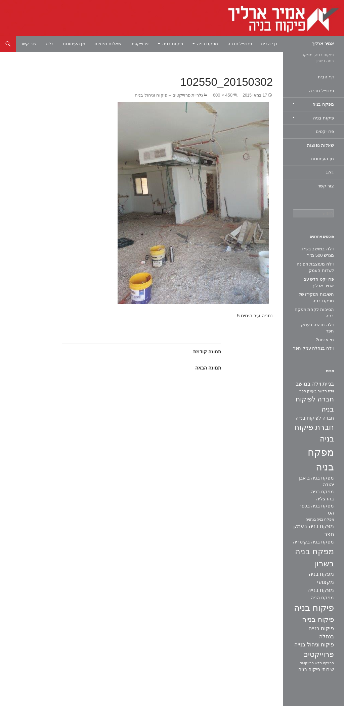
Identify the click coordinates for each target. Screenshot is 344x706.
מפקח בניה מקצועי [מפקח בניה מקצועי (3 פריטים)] (321, 578)
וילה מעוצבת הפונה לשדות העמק (315, 267)
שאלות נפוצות (107, 43)
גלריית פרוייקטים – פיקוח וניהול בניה (169, 95)
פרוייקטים (139, 43)
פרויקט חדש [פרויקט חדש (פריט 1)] (324, 663)
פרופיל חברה (239, 43)
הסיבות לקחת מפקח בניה (314, 313)
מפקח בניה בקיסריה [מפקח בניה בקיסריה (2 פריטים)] (313, 541)
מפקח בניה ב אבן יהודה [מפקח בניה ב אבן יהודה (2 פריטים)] (316, 481)
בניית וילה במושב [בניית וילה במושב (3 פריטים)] (315, 384)
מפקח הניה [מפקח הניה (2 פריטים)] (322, 597)
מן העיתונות (74, 43)
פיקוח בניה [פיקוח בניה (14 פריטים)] (314, 608)
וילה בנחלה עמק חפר (313, 348)
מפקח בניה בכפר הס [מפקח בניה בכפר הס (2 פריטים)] (316, 509)
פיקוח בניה (172, 43)
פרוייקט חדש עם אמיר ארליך (318, 282)
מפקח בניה (207, 43)
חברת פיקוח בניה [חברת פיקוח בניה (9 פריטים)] (314, 433)
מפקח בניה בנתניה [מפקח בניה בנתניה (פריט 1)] (320, 519)
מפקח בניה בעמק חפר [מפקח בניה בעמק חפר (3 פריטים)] (313, 530)
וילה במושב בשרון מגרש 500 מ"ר (317, 252)
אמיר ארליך (323, 43)
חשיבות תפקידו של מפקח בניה (316, 298)
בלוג (50, 43)
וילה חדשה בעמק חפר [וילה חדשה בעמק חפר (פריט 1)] (316, 391)
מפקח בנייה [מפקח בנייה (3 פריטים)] (320, 590)
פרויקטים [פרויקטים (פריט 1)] (307, 663)
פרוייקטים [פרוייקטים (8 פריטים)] (318, 654)
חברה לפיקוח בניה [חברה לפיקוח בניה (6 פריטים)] (315, 404)
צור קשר (28, 43)
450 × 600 (222, 95)
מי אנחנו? (324, 339)
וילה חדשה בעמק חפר (317, 328)
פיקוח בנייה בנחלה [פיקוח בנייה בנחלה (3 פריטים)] (321, 632)
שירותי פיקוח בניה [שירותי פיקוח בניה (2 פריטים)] (316, 669)
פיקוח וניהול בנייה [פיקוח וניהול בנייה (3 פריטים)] (314, 644)
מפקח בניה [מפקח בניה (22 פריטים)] (321, 459)
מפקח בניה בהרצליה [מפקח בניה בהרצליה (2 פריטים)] (322, 495)
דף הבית (269, 43)
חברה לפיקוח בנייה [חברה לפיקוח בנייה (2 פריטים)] (315, 418)
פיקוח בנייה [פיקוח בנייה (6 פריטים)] (318, 619)
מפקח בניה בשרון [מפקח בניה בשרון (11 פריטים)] (314, 557)
